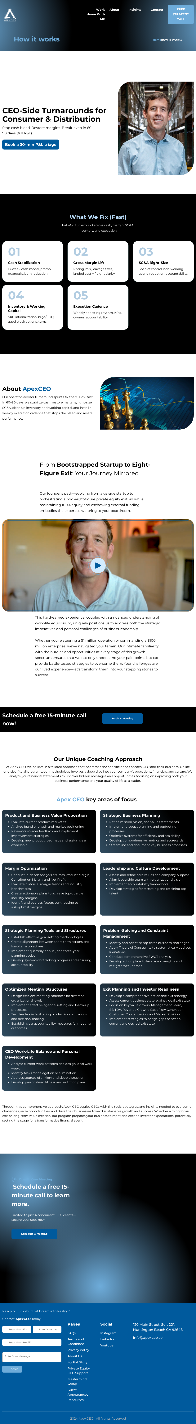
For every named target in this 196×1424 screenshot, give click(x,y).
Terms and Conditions (76, 1341)
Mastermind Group (77, 1381)
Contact (157, 10)
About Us (75, 1356)
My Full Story (77, 1362)
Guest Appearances (78, 1392)
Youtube (107, 1345)
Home (157, 39)
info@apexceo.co (148, 1338)
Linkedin (107, 1339)
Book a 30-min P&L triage (30, 144)
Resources (76, 1400)
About (114, 10)
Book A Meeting (122, 718)
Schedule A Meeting (34, 1233)
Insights (134, 10)
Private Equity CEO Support (79, 1371)
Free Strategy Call (180, 14)
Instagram (108, 1333)
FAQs (72, 1333)
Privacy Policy (78, 1350)
